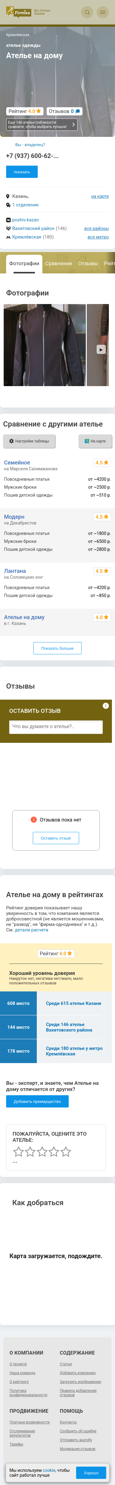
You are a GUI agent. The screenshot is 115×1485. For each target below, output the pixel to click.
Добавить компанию (78, 1373)
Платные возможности (30, 1422)
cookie (49, 1470)
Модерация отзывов (77, 1449)
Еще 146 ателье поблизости (41, 124)
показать (22, 172)
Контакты (68, 1422)
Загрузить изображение (80, 1382)
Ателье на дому (24, 617)
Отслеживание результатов (22, 1433)
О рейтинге (19, 1382)
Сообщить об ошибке (78, 1431)
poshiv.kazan (25, 220)
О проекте (18, 1364)
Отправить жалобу (76, 1440)
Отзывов (61, 111)
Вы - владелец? (30, 144)
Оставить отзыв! (56, 838)
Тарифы (16, 1444)
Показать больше (57, 648)
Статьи (66, 1364)
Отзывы (88, 263)
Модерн (14, 516)
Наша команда (22, 1373)
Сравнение (58, 263)
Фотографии (24, 263)
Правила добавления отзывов (78, 1393)
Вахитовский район (33, 228)
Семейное (17, 462)
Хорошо (91, 1473)
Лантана (15, 571)
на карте (100, 196)
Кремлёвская (26, 237)
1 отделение (25, 205)
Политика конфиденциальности (28, 1393)
